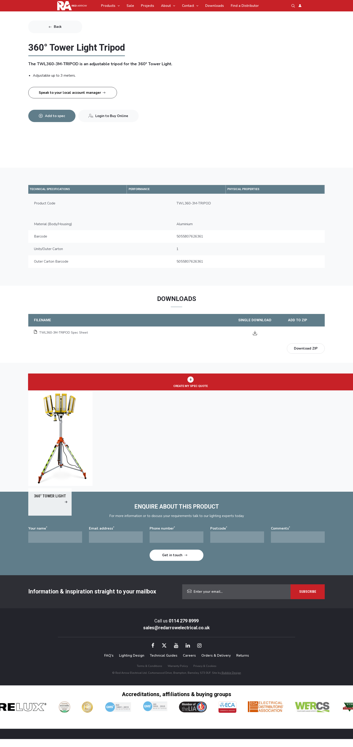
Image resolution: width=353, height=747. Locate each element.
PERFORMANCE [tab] (145, 189)
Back (58, 26)
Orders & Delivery (216, 663)
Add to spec (57, 113)
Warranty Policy (178, 674)
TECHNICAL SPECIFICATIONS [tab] (57, 189)
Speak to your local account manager (70, 92)
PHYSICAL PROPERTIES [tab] (250, 189)
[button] (293, 6)
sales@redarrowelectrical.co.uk (176, 635)
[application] (117, 5)
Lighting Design (131, 663)
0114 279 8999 (184, 629)
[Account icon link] (299, 5)
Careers (189, 663)
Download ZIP (306, 349)
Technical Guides (163, 663)
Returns (242, 663)
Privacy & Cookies (204, 674)
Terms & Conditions (149, 674)
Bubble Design (231, 681)
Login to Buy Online (118, 113)
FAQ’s (109, 663)
